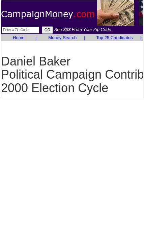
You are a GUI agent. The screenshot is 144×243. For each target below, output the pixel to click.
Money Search (62, 37)
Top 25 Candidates (114, 37)
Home (19, 37)
